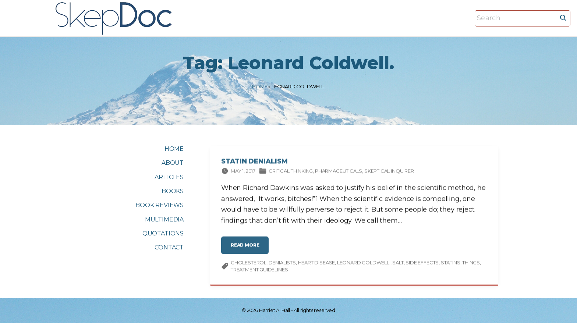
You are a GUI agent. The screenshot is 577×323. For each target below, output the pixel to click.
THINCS (471, 263)
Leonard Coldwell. (363, 263)
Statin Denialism (254, 162)
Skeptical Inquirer (389, 172)
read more (247, 248)
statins (450, 263)
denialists (282, 263)
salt (397, 263)
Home (259, 86)
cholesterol (248, 263)
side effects (422, 263)
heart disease (316, 263)
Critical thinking (291, 172)
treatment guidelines (259, 270)
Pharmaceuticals (338, 172)
